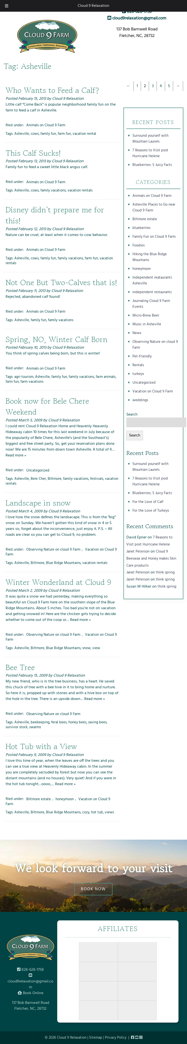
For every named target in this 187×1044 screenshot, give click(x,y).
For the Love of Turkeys (150, 511)
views (109, 812)
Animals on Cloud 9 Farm (45, 125)
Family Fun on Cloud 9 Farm (154, 237)
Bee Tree (20, 667)
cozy (85, 812)
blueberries (141, 228)
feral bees (59, 722)
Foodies (138, 245)
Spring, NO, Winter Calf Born (56, 339)
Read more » (16, 455)
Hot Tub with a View (41, 746)
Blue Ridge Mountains (63, 563)
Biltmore (54, 479)
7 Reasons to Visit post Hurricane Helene (150, 153)
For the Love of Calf (147, 502)
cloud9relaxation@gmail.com (136, 18)
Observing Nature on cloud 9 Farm (53, 550)
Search (132, 414)
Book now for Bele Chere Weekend (47, 406)
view (96, 648)
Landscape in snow (38, 502)
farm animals (105, 377)
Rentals (138, 365)
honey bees (77, 722)
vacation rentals (80, 190)
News (136, 333)
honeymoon (65, 799)
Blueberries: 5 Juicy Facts (152, 165)
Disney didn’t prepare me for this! (55, 215)
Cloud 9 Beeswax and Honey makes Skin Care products (151, 559)
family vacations (53, 190)
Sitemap (95, 1038)
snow (86, 648)
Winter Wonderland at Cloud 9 (58, 582)
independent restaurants (152, 292)
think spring (165, 572)
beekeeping (40, 722)
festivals (96, 479)
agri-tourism (23, 377)
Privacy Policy (115, 1038)
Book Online (30, 993)
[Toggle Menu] (6, 6)
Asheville (21, 134)
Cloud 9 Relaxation (93, 6)
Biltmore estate (38, 799)
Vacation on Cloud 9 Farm (152, 391)
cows (35, 134)
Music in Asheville (146, 324)
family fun (48, 134)
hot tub (97, 812)
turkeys (138, 374)
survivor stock (17, 727)
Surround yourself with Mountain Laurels (150, 139)
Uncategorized (37, 470)
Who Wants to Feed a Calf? (52, 90)
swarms (35, 727)
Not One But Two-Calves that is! (61, 282)
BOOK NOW (93, 889)
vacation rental (84, 134)
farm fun (64, 134)
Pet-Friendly (142, 356)
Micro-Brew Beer (145, 315)
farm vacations (31, 382)
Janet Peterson (138, 551)
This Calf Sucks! (33, 153)
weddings (140, 400)
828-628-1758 (137, 11)
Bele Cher (38, 479)
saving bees (97, 722)
